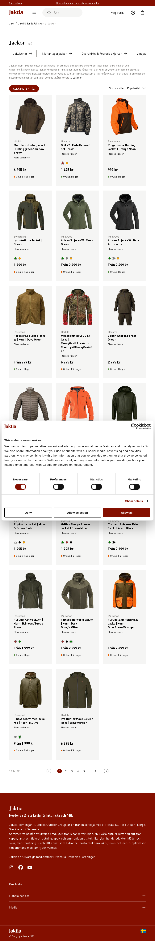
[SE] (143, 933)
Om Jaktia (77, 884)
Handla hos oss (77, 896)
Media (77, 907)
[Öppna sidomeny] (33, 12)
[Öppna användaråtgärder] (133, 12)
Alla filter (24, 89)
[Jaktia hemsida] (16, 12)
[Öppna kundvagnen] (142, 12)
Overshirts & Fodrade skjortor (104, 53)
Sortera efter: (127, 88)
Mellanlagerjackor (57, 53)
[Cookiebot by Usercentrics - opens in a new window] (134, 426)
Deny (28, 512)
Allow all (126, 512)
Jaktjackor (23, 53)
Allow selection (77, 512)
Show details (134, 501)
